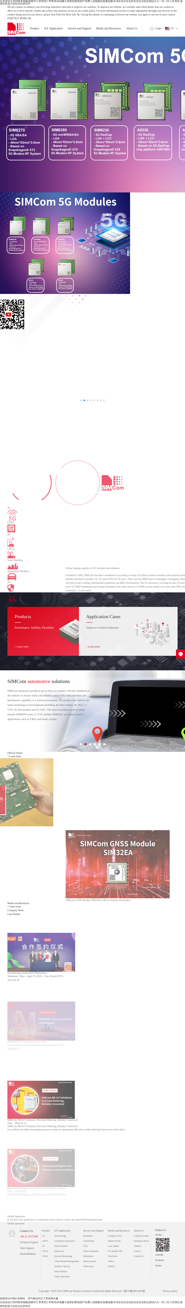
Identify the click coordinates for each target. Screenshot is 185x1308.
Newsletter (112, 1256)
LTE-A (45, 1251)
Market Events (114, 1241)
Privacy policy (170, 1291)
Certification (88, 1241)
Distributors (88, 1256)
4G (43, 1246)
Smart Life (59, 1251)
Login (158, 28)
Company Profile (141, 1236)
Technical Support (29, 1242)
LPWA (45, 1241)
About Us (131, 28)
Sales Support (27, 1248)
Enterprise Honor (141, 1241)
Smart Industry (60, 1271)
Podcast (111, 1266)
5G (43, 1236)
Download (87, 1236)
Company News (115, 1236)
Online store (88, 1266)
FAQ (85, 1246)
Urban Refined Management (66, 1261)
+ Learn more (21, 646)
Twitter (158, 1265)
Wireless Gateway (62, 1266)
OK (29, 18)
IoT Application (53, 28)
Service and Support (79, 28)
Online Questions (90, 1251)
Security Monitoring (63, 1256)
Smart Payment (61, 1246)
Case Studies (113, 1246)
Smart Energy (60, 1236)
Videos (111, 1261)
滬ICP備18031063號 (134, 1291)
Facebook (159, 1260)
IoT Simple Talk (115, 1251)
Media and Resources (108, 28)
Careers (137, 1251)
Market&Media (28, 1254)
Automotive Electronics (64, 1241)
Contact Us (139, 1256)
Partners (137, 1246)
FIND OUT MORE (17, 18)
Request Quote (89, 1261)
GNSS (45, 1256)
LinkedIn (159, 1254)
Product (34, 28)
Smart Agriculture (62, 1276)
